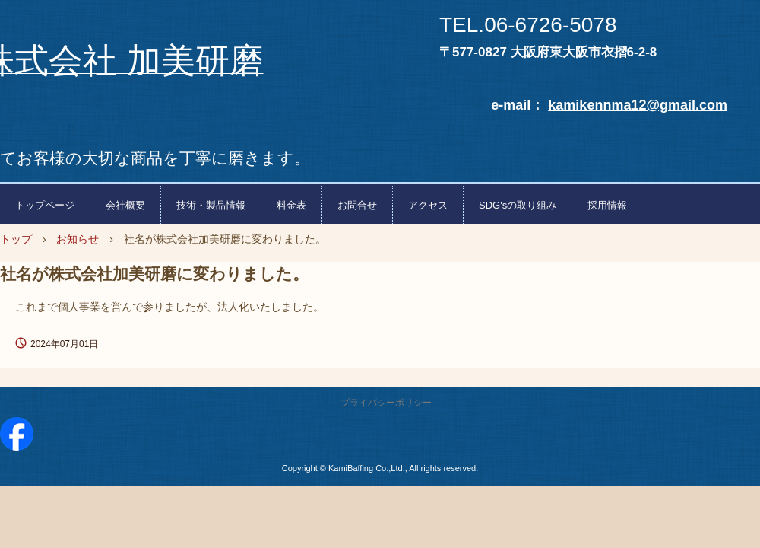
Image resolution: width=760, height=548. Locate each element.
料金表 (291, 205)
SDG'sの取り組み (517, 205)
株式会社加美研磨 (176, 4)
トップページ (44, 205)
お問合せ (357, 205)
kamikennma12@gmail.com (637, 105)
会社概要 (125, 205)
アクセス (428, 205)
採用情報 (607, 205)
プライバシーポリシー (386, 402)
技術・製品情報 (210, 205)
